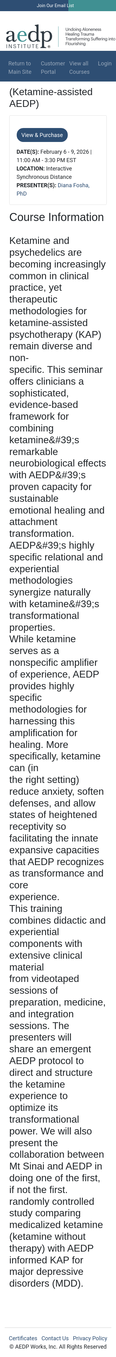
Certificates (23, 1338)
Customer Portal (53, 67)
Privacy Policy (90, 1338)
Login (102, 63)
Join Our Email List (55, 5)
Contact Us (55, 1338)
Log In (90, 15)
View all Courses (79, 67)
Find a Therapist (50, 15)
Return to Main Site (20, 67)
